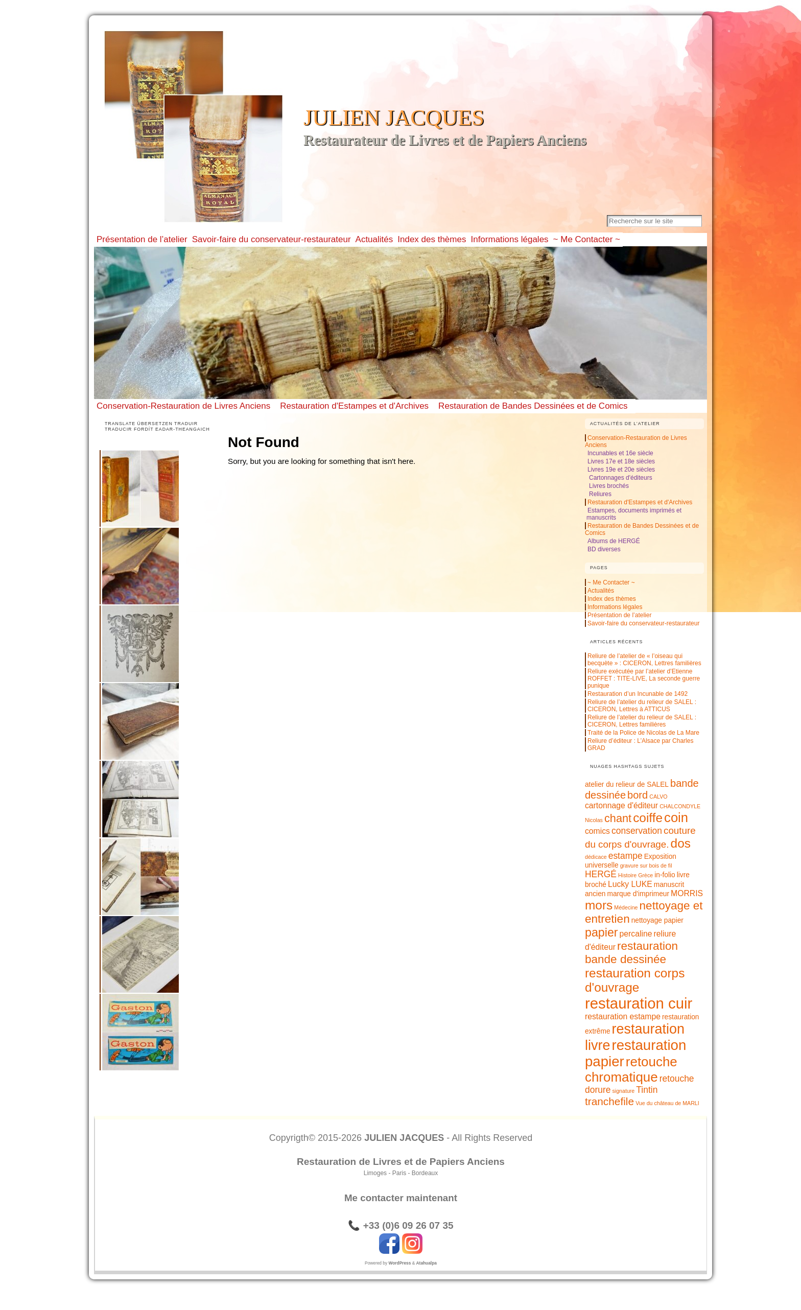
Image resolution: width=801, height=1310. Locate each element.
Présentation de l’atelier (619, 615)
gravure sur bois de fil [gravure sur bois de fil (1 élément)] (646, 865)
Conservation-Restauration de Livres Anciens (183, 406)
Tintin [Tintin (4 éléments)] (646, 1090)
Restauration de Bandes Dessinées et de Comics (532, 406)
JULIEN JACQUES (393, 117)
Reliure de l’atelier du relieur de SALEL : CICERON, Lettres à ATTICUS (641, 705)
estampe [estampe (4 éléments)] (625, 856)
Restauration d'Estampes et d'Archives (354, 406)
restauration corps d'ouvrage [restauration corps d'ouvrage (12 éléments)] (635, 980)
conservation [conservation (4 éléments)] (636, 831)
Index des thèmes (611, 598)
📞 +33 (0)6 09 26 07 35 (400, 1225)
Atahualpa (426, 1263)
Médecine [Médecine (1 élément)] (626, 907)
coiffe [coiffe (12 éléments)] (648, 818)
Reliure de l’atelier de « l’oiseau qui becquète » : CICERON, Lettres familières (644, 659)
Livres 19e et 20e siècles (621, 469)
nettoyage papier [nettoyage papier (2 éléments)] (657, 920)
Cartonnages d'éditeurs (620, 477)
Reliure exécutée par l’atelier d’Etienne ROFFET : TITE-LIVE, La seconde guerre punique (643, 678)
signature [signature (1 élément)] (623, 1091)
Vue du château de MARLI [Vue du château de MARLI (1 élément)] (667, 1103)
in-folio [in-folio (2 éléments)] (664, 875)
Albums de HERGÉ (613, 541)
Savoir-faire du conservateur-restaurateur (643, 623)
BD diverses (604, 549)
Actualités (600, 590)
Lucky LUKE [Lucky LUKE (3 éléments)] (630, 884)
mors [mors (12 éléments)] (598, 905)
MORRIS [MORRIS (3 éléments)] (687, 893)
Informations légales (614, 607)
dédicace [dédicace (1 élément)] (596, 857)
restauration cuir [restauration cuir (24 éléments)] (638, 1003)
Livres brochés (609, 485)
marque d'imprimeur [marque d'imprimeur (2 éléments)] (638, 894)
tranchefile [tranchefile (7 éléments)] (609, 1101)
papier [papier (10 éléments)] (601, 932)
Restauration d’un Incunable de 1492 (637, 693)
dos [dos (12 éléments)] (681, 843)
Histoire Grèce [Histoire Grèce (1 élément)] (635, 875)
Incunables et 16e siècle (620, 453)
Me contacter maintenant (400, 1197)
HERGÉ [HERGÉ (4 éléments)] (601, 874)
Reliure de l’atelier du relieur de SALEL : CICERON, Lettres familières (641, 721)
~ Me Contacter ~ (611, 582)
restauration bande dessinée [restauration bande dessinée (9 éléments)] (631, 953)
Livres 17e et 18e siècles (621, 461)
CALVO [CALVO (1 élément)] (658, 796)
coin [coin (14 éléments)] (676, 817)
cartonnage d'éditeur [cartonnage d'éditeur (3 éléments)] (621, 805)
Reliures (600, 494)
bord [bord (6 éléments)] (637, 795)
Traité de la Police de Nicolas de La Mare (643, 732)
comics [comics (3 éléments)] (597, 831)
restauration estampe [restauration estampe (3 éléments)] (623, 1016)
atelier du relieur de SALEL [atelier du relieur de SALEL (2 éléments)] (627, 784)
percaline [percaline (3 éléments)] (636, 933)
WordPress (399, 1263)
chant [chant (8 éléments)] (617, 818)
